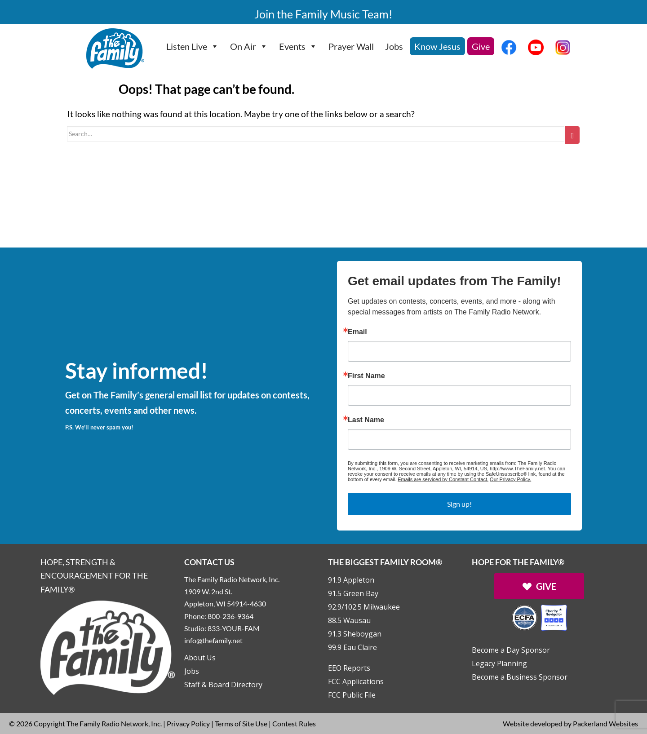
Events (298, 46)
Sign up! (459, 504)
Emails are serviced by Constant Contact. (443, 479)
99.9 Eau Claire (352, 647)
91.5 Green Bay (353, 593)
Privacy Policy (188, 723)
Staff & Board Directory (223, 685)
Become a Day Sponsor (511, 650)
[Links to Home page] (107, 646)
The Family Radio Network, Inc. (114, 723)
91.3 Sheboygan (354, 634)
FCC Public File (352, 695)
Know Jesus (437, 46)
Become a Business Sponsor (519, 677)
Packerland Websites (605, 723)
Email (357, 332)
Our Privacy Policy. (510, 479)
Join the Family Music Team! (323, 14)
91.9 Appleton (351, 580)
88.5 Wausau (349, 620)
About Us (200, 658)
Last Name (366, 420)
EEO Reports (349, 668)
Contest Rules (294, 723)
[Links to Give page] (539, 586)
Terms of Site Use (241, 723)
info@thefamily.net (213, 640)
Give (481, 46)
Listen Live (192, 46)
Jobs (394, 46)
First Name (366, 376)
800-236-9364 (230, 616)
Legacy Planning (499, 663)
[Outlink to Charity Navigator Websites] (539, 616)
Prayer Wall (351, 46)
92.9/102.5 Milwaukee (364, 607)
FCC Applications (356, 681)
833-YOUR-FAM (234, 628)
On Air (249, 46)
